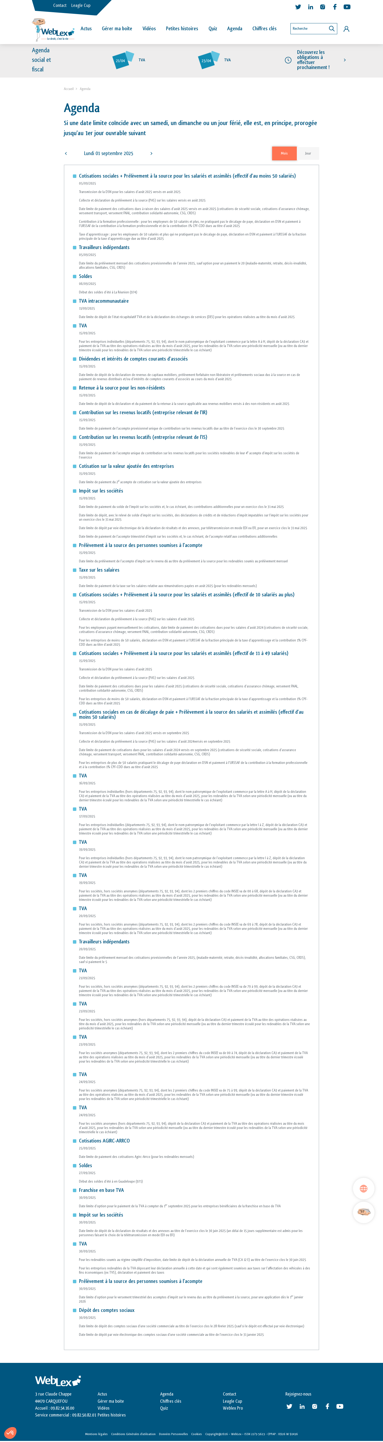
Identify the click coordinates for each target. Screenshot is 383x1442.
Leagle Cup (80, 5)
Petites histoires (182, 28)
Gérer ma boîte (117, 28)
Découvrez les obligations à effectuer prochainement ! (313, 61)
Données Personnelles (173, 1434)
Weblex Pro (233, 1409)
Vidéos (149, 28)
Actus (86, 28)
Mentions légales (96, 1434)
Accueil (69, 89)
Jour (308, 154)
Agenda (234, 28)
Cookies (196, 1434)
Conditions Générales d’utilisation (133, 1434)
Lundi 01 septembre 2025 (108, 154)
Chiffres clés (264, 28)
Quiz (213, 28)
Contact (59, 5)
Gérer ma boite (111, 1402)
